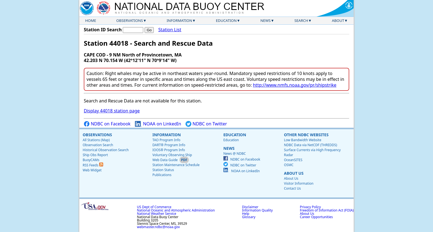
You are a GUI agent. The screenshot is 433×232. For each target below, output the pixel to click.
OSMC (288, 165)
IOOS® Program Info (168, 150)
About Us (294, 173)
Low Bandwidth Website (302, 140)
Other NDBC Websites (306, 134)
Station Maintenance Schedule (176, 165)
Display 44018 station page (112, 111)
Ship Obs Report (95, 155)
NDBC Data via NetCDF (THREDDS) (310, 145)
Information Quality (257, 210)
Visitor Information (299, 183)
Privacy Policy (310, 207)
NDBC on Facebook (107, 124)
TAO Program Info (166, 140)
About (338, 20)
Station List (169, 30)
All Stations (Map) (96, 140)
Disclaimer (250, 207)
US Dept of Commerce (154, 207)
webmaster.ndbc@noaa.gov (158, 227)
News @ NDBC (234, 153)
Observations (129, 20)
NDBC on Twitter (206, 124)
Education (226, 20)
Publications (161, 174)
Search (301, 20)
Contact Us (292, 188)
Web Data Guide (165, 160)
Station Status (163, 169)
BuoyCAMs (91, 160)
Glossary (248, 217)
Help (245, 213)
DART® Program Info (168, 145)
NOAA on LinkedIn (158, 124)
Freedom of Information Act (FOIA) (327, 210)
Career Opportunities (316, 217)
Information (179, 20)
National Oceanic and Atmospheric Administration (176, 210)
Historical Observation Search (106, 150)
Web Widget (92, 170)
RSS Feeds (93, 165)
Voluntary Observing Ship (172, 155)
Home (90, 20)
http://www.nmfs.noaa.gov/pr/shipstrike (295, 85)
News (265, 20)
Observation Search (98, 145)
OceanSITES (293, 160)
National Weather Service (156, 213)
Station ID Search (103, 30)
